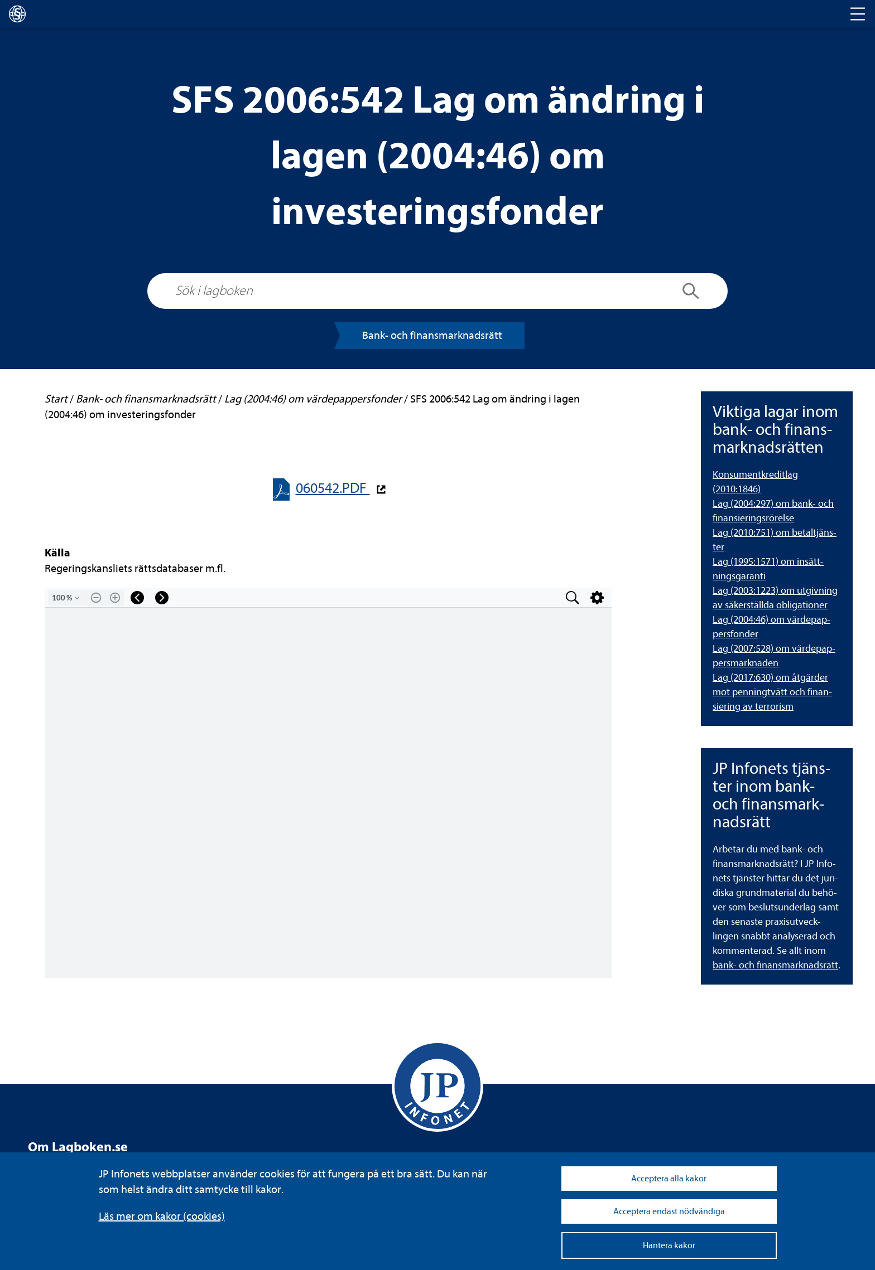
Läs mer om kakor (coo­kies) (162, 1216)
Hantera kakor (669, 1245)
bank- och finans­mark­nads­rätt (775, 965)
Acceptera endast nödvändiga (669, 1211)
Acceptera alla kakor (668, 1179)
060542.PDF (333, 488)
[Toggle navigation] (857, 14)
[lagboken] (17, 14)
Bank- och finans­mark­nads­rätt (432, 335)
